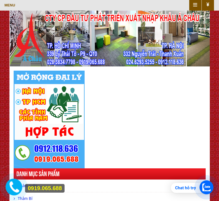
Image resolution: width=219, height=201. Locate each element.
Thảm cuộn (25, 185)
